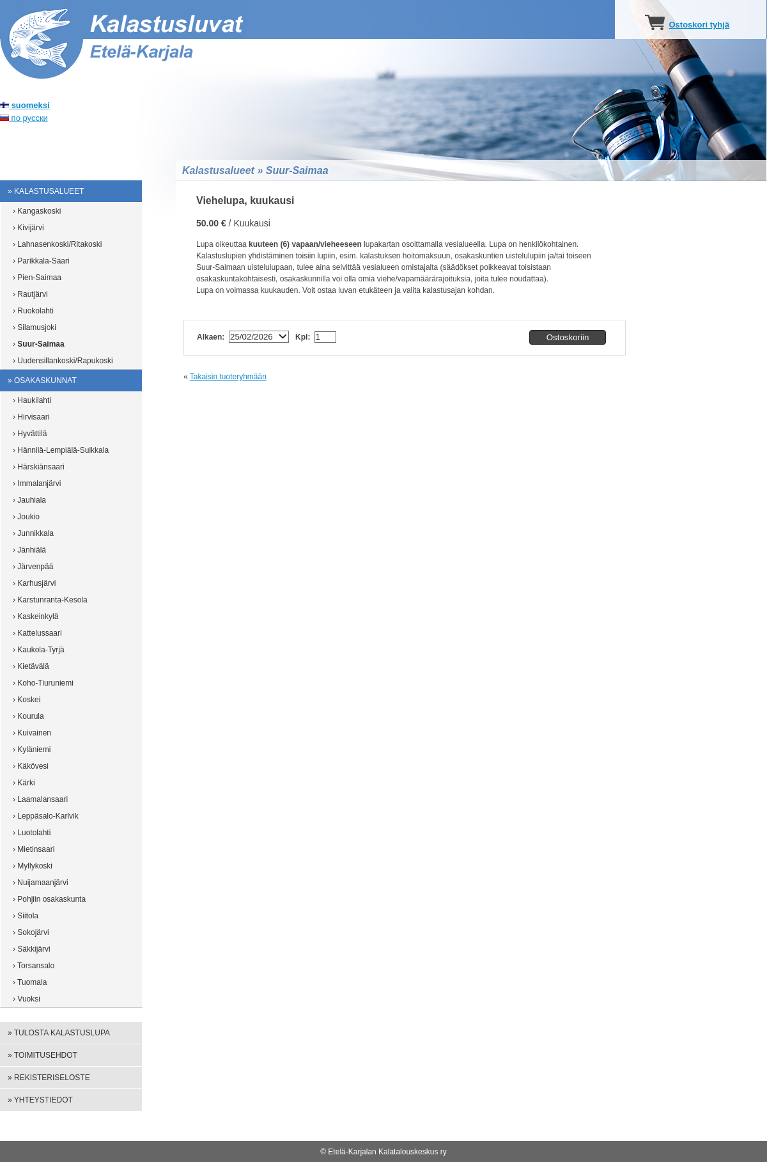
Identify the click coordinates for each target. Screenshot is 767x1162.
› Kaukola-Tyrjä (39, 649)
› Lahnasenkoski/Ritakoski (57, 244)
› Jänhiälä (29, 550)
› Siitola (25, 915)
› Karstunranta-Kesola (50, 599)
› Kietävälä (31, 666)
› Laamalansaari (40, 799)
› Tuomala (30, 982)
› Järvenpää (33, 566)
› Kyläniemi (31, 749)
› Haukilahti (32, 400)
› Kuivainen (32, 732)
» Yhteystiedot (40, 1099)
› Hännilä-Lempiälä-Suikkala (61, 450)
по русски (24, 118)
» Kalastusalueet (46, 191)
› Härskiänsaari (39, 466)
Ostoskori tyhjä (699, 24)
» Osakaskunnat (42, 380)
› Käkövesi (31, 766)
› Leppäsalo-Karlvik (46, 816)
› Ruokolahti (33, 310)
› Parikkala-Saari (41, 260)
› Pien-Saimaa (37, 277)
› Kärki (24, 782)
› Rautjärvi (30, 294)
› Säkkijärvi (31, 949)
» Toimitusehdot (42, 1055)
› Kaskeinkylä (35, 616)
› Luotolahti (31, 832)
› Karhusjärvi (34, 583)
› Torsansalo (33, 965)
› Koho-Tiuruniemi (43, 683)
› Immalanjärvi (37, 483)
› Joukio (26, 516)
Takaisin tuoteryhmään (228, 376)
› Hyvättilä (30, 433)
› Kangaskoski (37, 211)
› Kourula (28, 716)
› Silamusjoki (34, 327)
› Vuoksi (26, 998)
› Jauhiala (29, 500)
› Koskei (26, 699)
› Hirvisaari (31, 416)
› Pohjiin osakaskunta (49, 899)
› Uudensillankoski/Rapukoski (63, 360)
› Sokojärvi (31, 932)
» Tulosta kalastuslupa (59, 1032)
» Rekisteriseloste (49, 1077)
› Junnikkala (33, 533)
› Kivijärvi (28, 227)
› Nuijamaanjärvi (40, 882)
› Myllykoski (32, 865)
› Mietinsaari (33, 849)
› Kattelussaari (37, 633)
